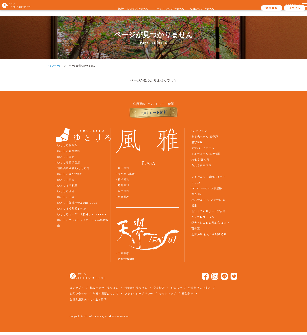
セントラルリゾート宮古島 (208, 214)
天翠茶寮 (123, 256)
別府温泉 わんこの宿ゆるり (209, 237)
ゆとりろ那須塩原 (68, 166)
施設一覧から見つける (104, 291)
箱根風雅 (123, 182)
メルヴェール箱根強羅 (205, 157)
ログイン (279, 8)
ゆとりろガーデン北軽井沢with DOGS (81, 217)
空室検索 (159, 291)
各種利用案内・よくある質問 (88, 302)
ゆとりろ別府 (65, 194)
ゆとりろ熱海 (65, 183)
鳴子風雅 (123, 171)
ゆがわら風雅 (126, 177)
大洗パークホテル (202, 151)
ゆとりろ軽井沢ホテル (71, 212)
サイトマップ (167, 296)
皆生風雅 (123, 194)
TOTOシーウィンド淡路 (206, 191)
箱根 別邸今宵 (200, 163)
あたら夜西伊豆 (201, 168)
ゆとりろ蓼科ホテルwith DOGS (77, 206)
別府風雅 (123, 200)
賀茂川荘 (197, 197)
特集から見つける (136, 291)
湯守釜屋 (197, 145)
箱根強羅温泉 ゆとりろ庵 (73, 171)
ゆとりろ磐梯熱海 (68, 154)
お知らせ (176, 291)
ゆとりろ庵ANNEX (69, 177)
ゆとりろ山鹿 (65, 200)
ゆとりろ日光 (65, 160)
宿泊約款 (187, 296)
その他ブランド (200, 134)
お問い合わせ (78, 296)
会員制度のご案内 (199, 291)
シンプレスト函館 (202, 220)
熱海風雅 (123, 188)
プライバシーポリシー (139, 296)
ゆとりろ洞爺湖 (67, 148)
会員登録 (256, 8)
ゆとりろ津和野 (67, 188)
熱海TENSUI (126, 262)
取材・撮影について (106, 296)
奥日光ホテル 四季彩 (204, 140)
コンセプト (77, 291)
